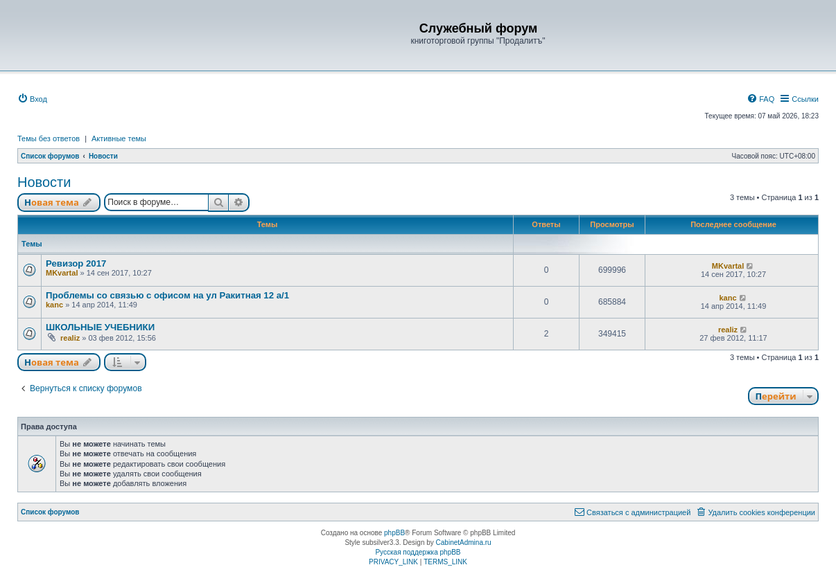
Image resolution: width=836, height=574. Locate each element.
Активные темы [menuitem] (119, 138)
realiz (70, 338)
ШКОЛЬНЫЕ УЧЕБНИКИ (100, 327)
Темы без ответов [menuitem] (48, 138)
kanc (54, 305)
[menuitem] (32, 99)
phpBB (394, 533)
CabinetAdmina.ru (463, 542)
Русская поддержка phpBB (417, 552)
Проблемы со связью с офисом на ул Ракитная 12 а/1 (167, 295)
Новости (44, 182)
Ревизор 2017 (76, 263)
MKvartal (62, 273)
